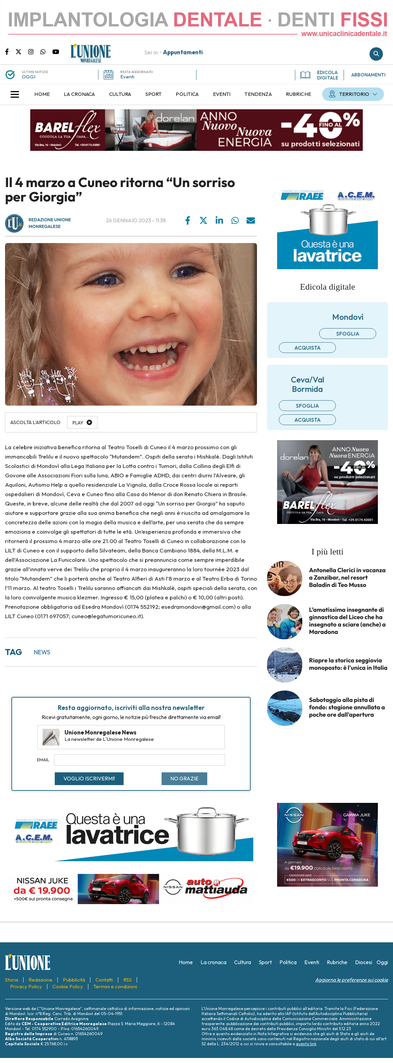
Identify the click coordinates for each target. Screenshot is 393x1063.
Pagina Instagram (34, 51)
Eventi (127, 76)
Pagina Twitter (21, 51)
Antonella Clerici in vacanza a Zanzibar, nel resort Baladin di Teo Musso (347, 578)
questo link (306, 1043)
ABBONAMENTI (368, 75)
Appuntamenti (183, 52)
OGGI (28, 76)
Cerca (376, 54)
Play (78, 423)
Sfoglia (347, 333)
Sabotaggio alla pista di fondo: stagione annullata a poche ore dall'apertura (347, 707)
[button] (15, 94)
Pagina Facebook (10, 51)
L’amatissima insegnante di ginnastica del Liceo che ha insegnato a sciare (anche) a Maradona (347, 621)
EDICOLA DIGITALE (319, 75)
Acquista (307, 347)
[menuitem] (42, 94)
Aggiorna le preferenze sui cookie (351, 980)
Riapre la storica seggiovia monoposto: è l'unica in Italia (348, 664)
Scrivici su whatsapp (46, 51)
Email (43, 759)
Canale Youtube (55, 51)
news (42, 652)
